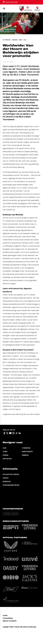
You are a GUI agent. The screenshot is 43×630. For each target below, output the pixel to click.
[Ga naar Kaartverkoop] (28, 8)
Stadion (5, 455)
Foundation (26, 448)
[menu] (4, 8)
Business (25, 455)
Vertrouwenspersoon (11, 485)
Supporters (7, 459)
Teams (5, 452)
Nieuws (14, 40)
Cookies (5, 615)
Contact (6, 478)
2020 (20, 40)
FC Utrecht (7, 40)
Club (4, 448)
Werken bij (7, 482)
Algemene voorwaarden (10, 621)
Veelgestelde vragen (11, 474)
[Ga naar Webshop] (37, 8)
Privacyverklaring (8, 618)
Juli (24, 40)
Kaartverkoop (27, 452)
